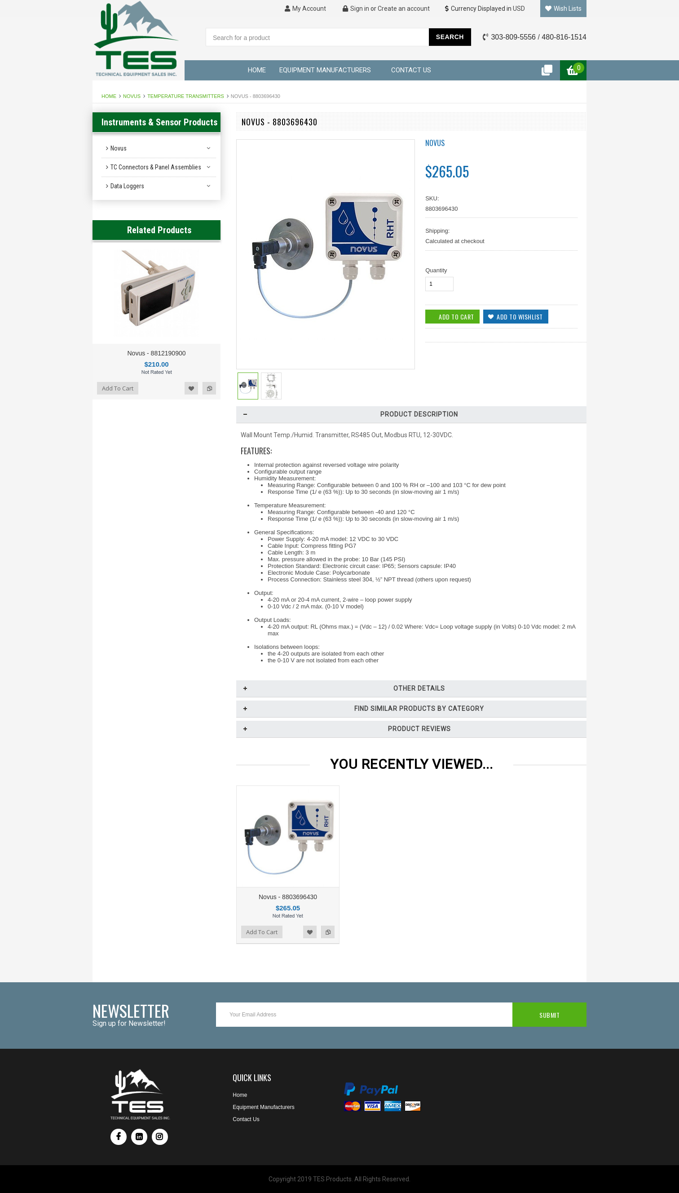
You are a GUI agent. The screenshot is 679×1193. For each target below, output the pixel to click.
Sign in (356, 8)
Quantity (436, 270)
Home (108, 96)
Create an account (404, 8)
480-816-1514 (564, 37)
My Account (305, 8)
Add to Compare (209, 388)
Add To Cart (117, 388)
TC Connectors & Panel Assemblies (155, 167)
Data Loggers (127, 186)
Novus (132, 96)
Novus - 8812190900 (157, 353)
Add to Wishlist (191, 388)
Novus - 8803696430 (288, 896)
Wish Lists (563, 8)
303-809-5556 (513, 37)
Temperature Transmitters (185, 96)
